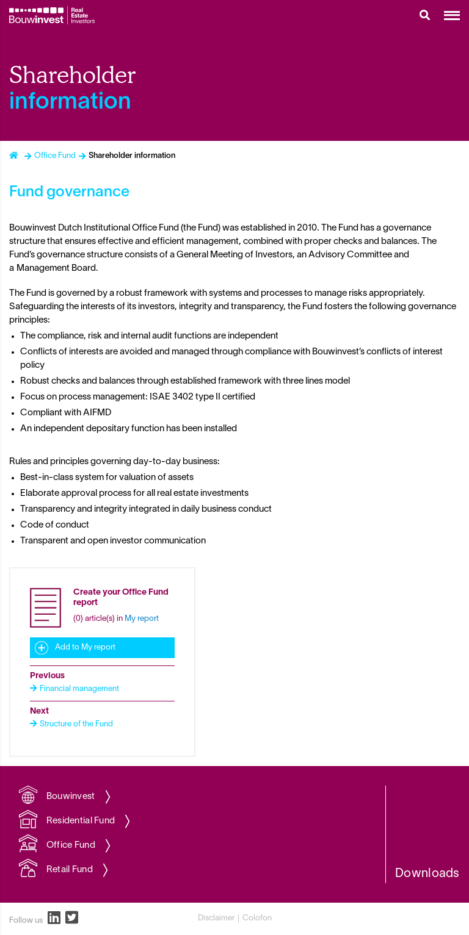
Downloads (427, 874)
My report (142, 619)
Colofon (257, 918)
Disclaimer (216, 918)
